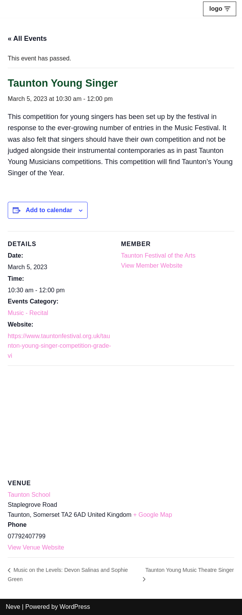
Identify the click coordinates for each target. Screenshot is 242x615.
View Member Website (152, 265)
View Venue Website (36, 547)
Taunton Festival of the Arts (158, 255)
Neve (13, 606)
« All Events (27, 38)
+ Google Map (152, 514)
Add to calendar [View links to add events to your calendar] (48, 210)
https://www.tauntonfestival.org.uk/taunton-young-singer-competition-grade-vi (59, 346)
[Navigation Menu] (219, 9)
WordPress (74, 606)
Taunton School (29, 494)
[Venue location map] (121, 421)
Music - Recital (28, 313)
